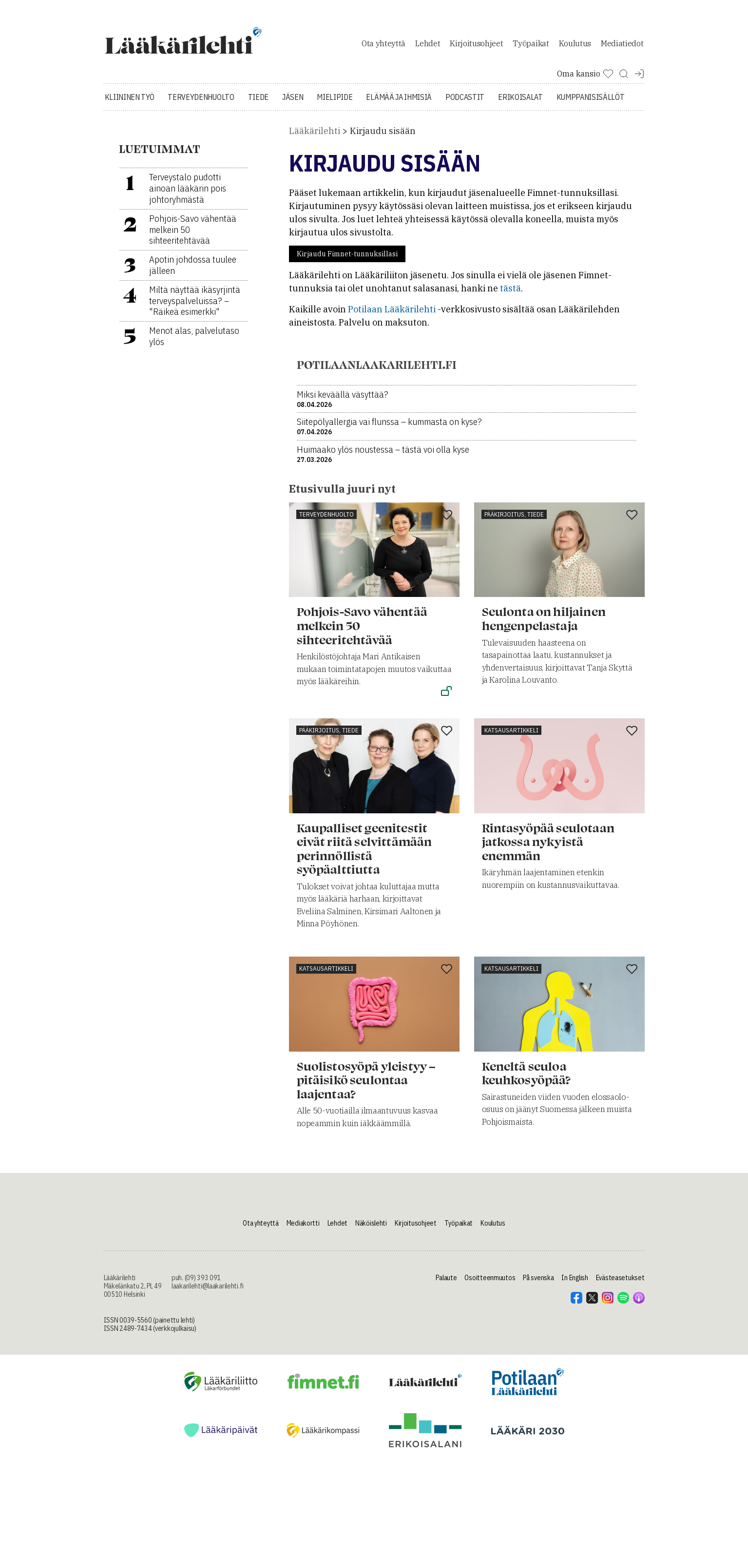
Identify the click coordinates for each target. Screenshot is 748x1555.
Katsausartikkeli (511, 735)
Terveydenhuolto (201, 102)
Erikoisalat (520, 102)
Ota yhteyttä (383, 46)
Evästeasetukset (620, 1283)
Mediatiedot (622, 46)
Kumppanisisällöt (590, 102)
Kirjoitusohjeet (476, 46)
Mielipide (334, 102)
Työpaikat (531, 46)
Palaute (446, 1283)
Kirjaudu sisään (383, 136)
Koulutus (575, 46)
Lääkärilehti (314, 136)
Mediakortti (303, 1228)
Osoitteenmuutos (489, 1283)
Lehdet (427, 46)
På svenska (538, 1283)
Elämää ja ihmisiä (399, 102)
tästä (510, 293)
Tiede (258, 102)
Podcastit (464, 102)
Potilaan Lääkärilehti (392, 314)
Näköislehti (371, 1228)
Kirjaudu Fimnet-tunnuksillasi (347, 259)
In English (574, 1283)
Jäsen (292, 102)
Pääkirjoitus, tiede (514, 519)
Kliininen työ (129, 102)
